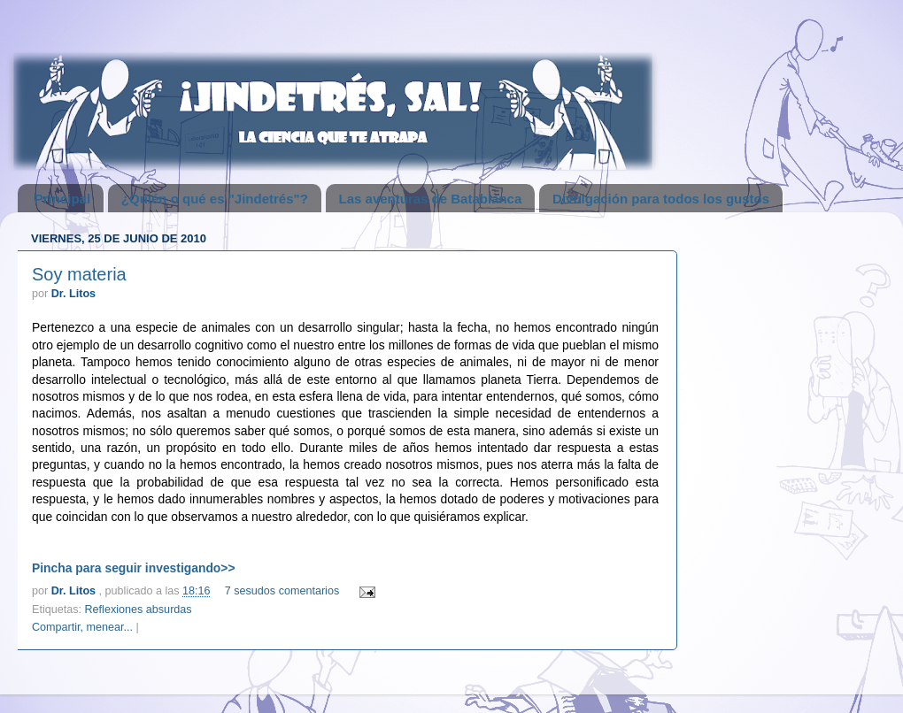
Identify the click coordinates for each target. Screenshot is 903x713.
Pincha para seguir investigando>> (133, 568)
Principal (62, 198)
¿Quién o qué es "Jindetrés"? (214, 198)
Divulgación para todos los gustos (660, 198)
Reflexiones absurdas (138, 609)
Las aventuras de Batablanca (430, 198)
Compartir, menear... (82, 627)
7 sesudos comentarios (282, 591)
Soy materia (79, 274)
